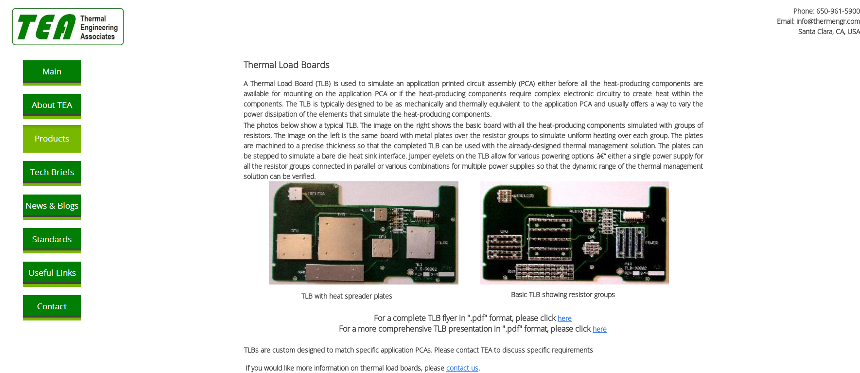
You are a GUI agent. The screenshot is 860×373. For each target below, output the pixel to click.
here (565, 318)
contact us (462, 368)
